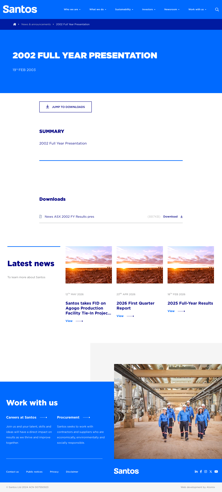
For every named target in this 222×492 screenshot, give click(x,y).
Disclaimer (72, 471)
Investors (148, 9)
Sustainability (124, 9)
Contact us (12, 471)
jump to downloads (65, 107)
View (69, 320)
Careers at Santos (21, 417)
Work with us (197, 9)
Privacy (54, 471)
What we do (97, 9)
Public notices (34, 471)
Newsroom (171, 9)
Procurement (68, 417)
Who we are (72, 9)
